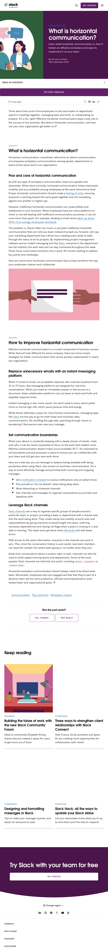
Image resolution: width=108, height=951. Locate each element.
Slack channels (17, 511)
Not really (67, 618)
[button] (54, 905)
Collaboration (57, 25)
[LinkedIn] (40, 913)
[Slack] (11, 5)
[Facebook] (51, 913)
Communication (20, 595)
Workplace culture (61, 595)
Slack (62, 243)
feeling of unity (74, 193)
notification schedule (34, 479)
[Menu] (102, 5)
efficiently (69, 530)
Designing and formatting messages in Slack (24, 811)
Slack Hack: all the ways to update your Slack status (76, 811)
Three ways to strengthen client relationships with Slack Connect (79, 725)
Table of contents (12, 82)
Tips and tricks (40, 595)
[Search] (76, 5)
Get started (89, 5)
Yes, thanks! (42, 618)
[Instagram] (45, 913)
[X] (57, 913)
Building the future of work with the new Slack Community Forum (28, 725)
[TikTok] (68, 913)
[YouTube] (62, 913)
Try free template (54, 92)
